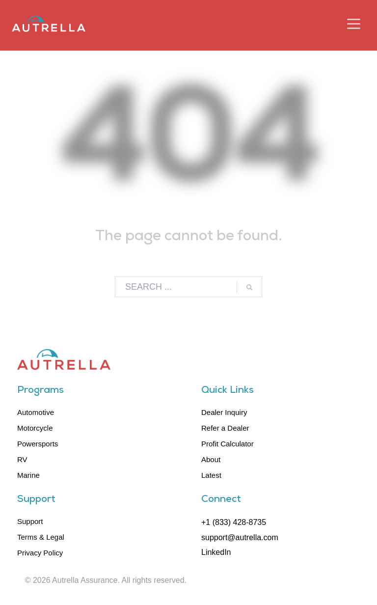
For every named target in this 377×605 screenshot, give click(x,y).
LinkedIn (216, 552)
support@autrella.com (239, 537)
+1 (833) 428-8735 (233, 522)
